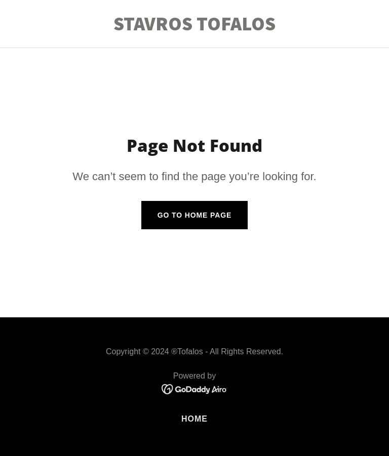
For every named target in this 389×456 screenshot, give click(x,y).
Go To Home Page (195, 215)
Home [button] (194, 418)
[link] (194, 27)
